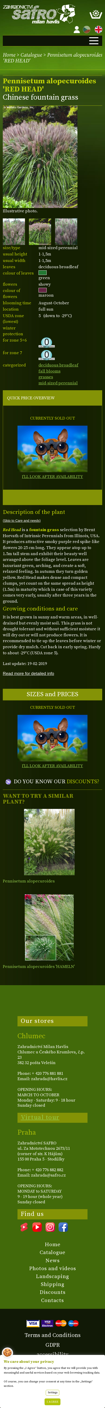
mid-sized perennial (58, 383)
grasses (45, 377)
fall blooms (49, 371)
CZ (85, 28)
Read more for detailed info (28, 673)
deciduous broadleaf (58, 365)
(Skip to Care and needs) (22, 520)
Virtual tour (40, 1117)
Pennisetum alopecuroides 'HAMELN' (39, 966)
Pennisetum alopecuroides (29, 881)
